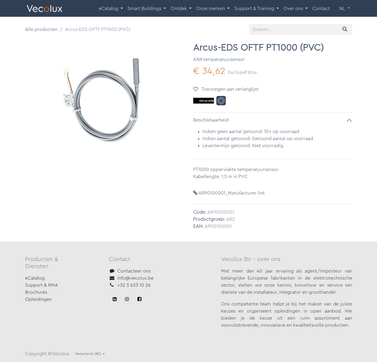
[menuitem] (110, 8)
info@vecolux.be (135, 278)
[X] (127, 299)
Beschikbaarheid (210, 120)
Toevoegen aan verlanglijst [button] (226, 89)
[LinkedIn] (139, 299)
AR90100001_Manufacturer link (229, 193)
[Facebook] (114, 299)
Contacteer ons (134, 271)
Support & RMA (41, 285)
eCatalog (35, 278)
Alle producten (41, 29)
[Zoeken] (345, 29)
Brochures (36, 292)
